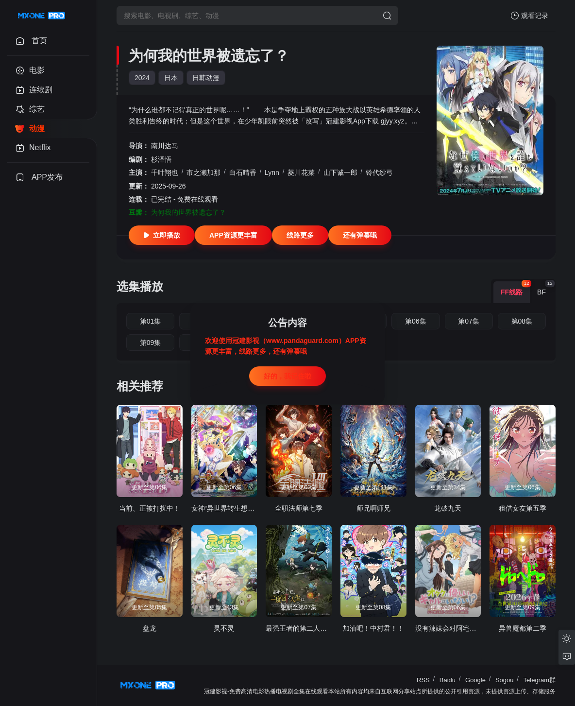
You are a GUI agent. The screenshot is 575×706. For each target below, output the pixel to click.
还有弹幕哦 (360, 235)
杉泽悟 (161, 159)
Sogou (504, 680)
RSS (423, 680)
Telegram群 (540, 680)
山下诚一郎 (340, 172)
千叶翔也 (164, 172)
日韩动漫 (206, 78)
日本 (171, 78)
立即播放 (161, 235)
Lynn (272, 172)
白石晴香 (242, 172)
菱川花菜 (301, 172)
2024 (142, 78)
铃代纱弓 (379, 172)
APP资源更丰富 (233, 235)
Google (475, 680)
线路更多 (300, 235)
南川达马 (164, 146)
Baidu (448, 680)
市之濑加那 (203, 172)
